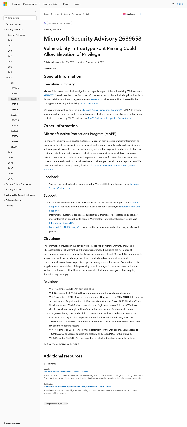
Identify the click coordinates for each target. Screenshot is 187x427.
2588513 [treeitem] (14, 109)
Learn (46, 13)
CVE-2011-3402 (89, 103)
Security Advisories (72, 13)
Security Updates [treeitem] (13, 24)
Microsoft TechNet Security (63, 226)
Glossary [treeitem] (9, 205)
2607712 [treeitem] (14, 104)
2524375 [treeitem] (15, 120)
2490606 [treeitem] (15, 146)
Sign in (180, 3)
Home (56, 13)
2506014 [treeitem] (14, 125)
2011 (88, 13)
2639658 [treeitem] (15, 98)
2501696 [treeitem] (14, 130)
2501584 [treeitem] (14, 136)
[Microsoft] (5, 4)
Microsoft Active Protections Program (101, 109)
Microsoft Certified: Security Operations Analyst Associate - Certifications (77, 386)
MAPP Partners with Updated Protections (108, 117)
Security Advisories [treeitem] (16, 34)
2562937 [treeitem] (15, 114)
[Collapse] (36, 11)
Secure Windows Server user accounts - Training (66, 371)
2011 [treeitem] (12, 82)
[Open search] (173, 4)
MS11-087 (49, 95)
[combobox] (20, 17)
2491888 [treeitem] (14, 141)
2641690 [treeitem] (14, 93)
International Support (60, 222)
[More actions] (140, 14)
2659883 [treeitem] (15, 88)
